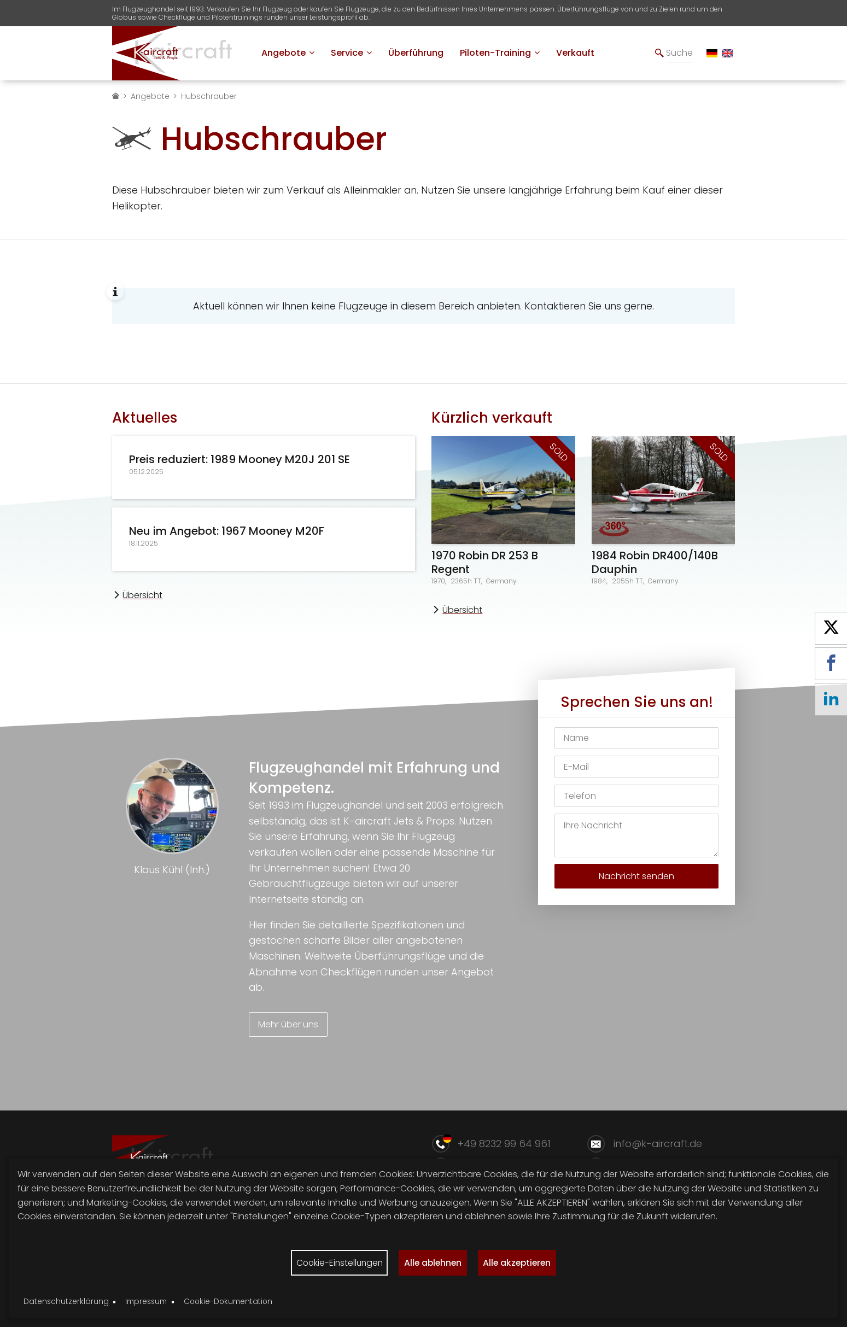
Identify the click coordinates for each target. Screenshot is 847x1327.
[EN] (727, 53)
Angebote (150, 96)
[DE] (712, 53)
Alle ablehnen (433, 1262)
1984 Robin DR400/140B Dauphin (655, 562)
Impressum (146, 1301)
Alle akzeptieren (520, 1262)
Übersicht (142, 595)
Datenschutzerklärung (66, 1301)
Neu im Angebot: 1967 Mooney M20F (226, 531)
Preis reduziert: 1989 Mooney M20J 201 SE (239, 459)
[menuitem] (288, 53)
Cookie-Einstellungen (336, 1262)
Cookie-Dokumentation (228, 1301)
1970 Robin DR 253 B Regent (484, 562)
